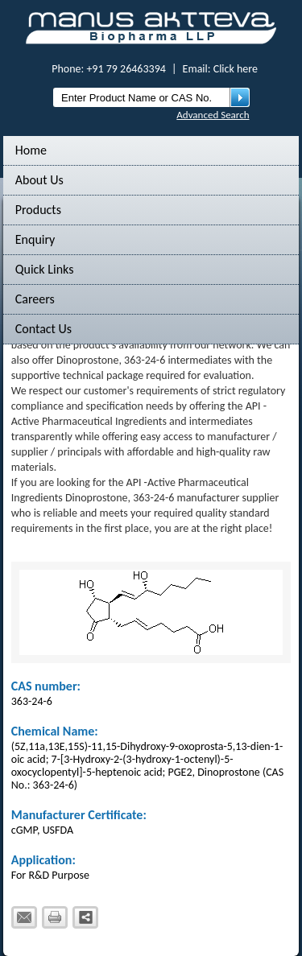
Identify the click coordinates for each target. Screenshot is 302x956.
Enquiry (35, 239)
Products (38, 209)
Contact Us (43, 328)
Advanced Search (212, 115)
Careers (35, 299)
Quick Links (44, 269)
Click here (235, 69)
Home (31, 150)
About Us (39, 179)
